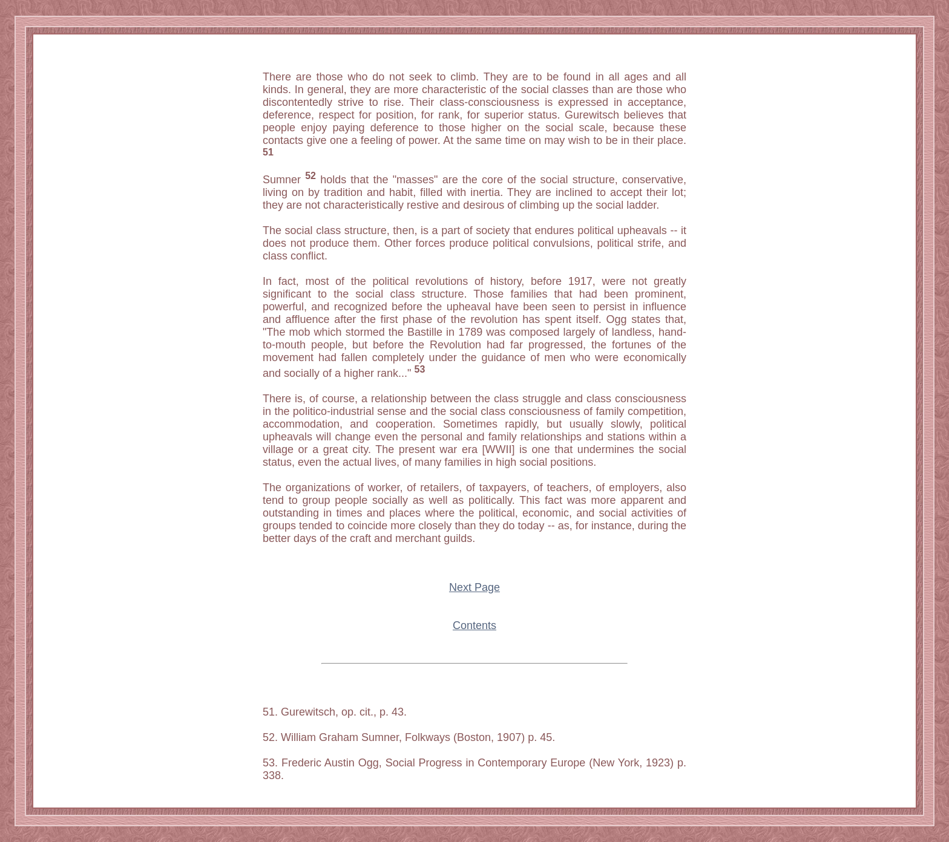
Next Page (474, 587)
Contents (474, 625)
